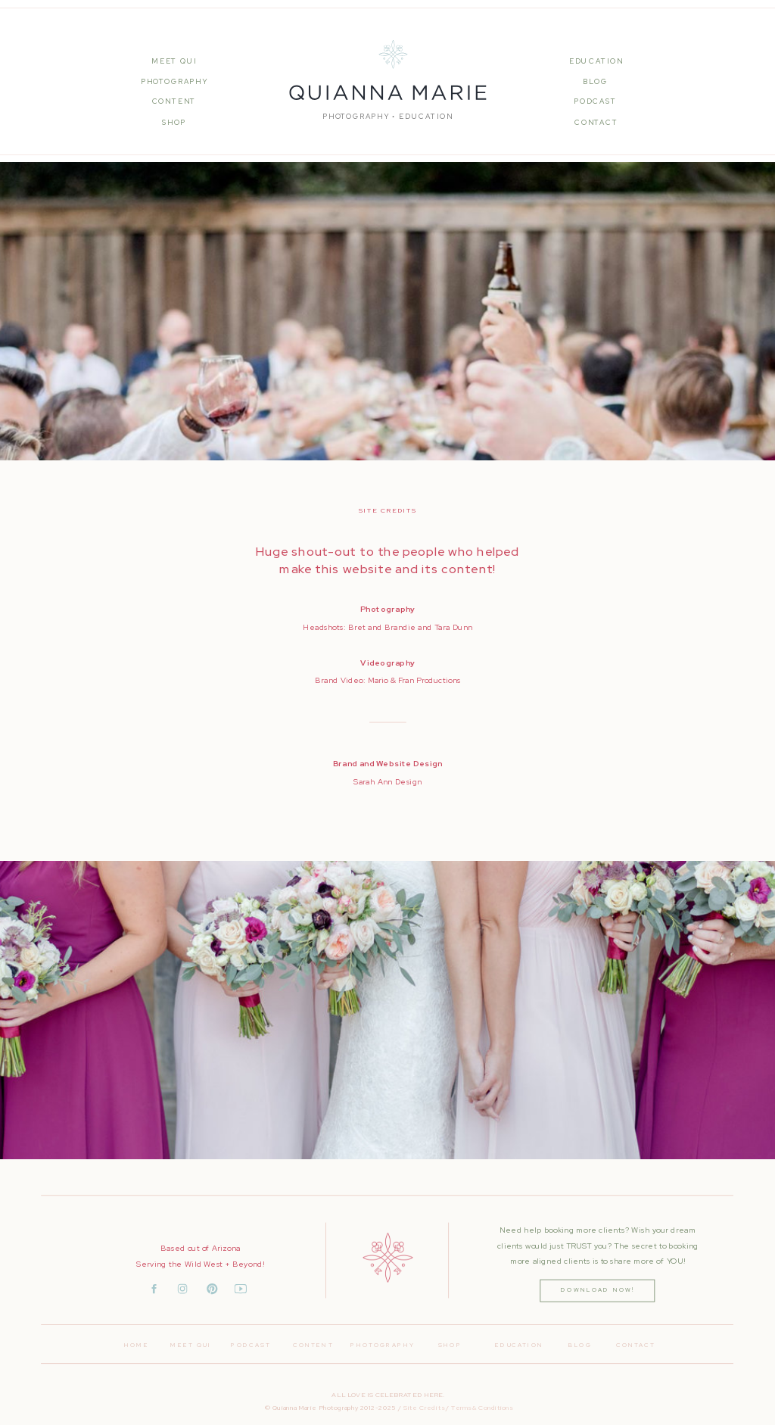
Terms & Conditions (481, 1407)
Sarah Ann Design (387, 781)
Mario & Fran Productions (414, 680)
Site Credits (423, 1407)
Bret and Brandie (382, 627)
